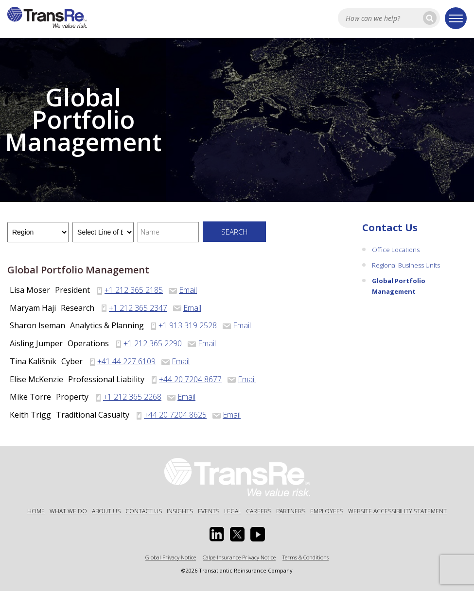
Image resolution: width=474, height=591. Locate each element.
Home (36, 511)
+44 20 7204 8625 (175, 414)
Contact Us (390, 227)
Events (208, 511)
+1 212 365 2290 (152, 343)
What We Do (68, 511)
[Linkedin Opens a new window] (217, 534)
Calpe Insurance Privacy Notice (239, 557)
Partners (290, 511)
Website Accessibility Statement (397, 511)
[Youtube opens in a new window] (257, 534)
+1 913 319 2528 (187, 325)
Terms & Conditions (305, 557)
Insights (180, 511)
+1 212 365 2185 (134, 290)
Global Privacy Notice (170, 557)
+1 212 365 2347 (138, 308)
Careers (258, 511)
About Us (106, 511)
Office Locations (396, 249)
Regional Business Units (406, 265)
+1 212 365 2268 (132, 396)
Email (182, 290)
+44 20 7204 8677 (190, 379)
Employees (326, 511)
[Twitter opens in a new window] (237, 534)
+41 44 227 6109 (126, 361)
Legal (232, 511)
